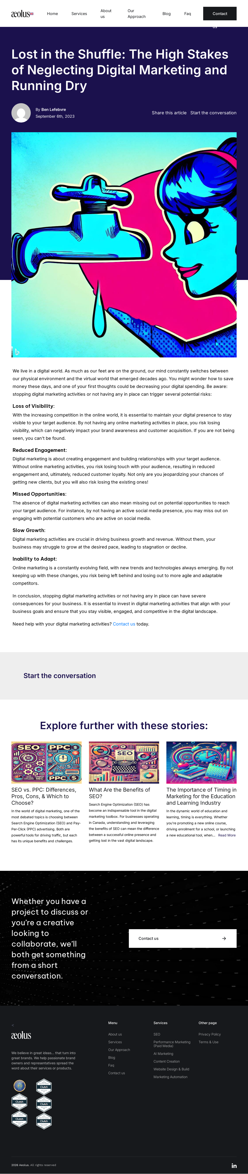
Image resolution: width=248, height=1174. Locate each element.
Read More (227, 835)
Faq (187, 13)
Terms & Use (208, 1042)
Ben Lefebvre (53, 109)
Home (52, 13)
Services (79, 13)
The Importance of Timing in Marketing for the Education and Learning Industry (201, 796)
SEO (157, 1034)
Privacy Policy (210, 1034)
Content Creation (167, 1061)
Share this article (169, 113)
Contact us (220, 15)
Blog (167, 13)
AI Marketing (163, 1054)
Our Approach (137, 13)
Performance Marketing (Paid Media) (172, 1044)
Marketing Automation (170, 1077)
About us (106, 13)
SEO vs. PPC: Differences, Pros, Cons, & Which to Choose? (43, 796)
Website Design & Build (171, 1069)
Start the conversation (213, 113)
